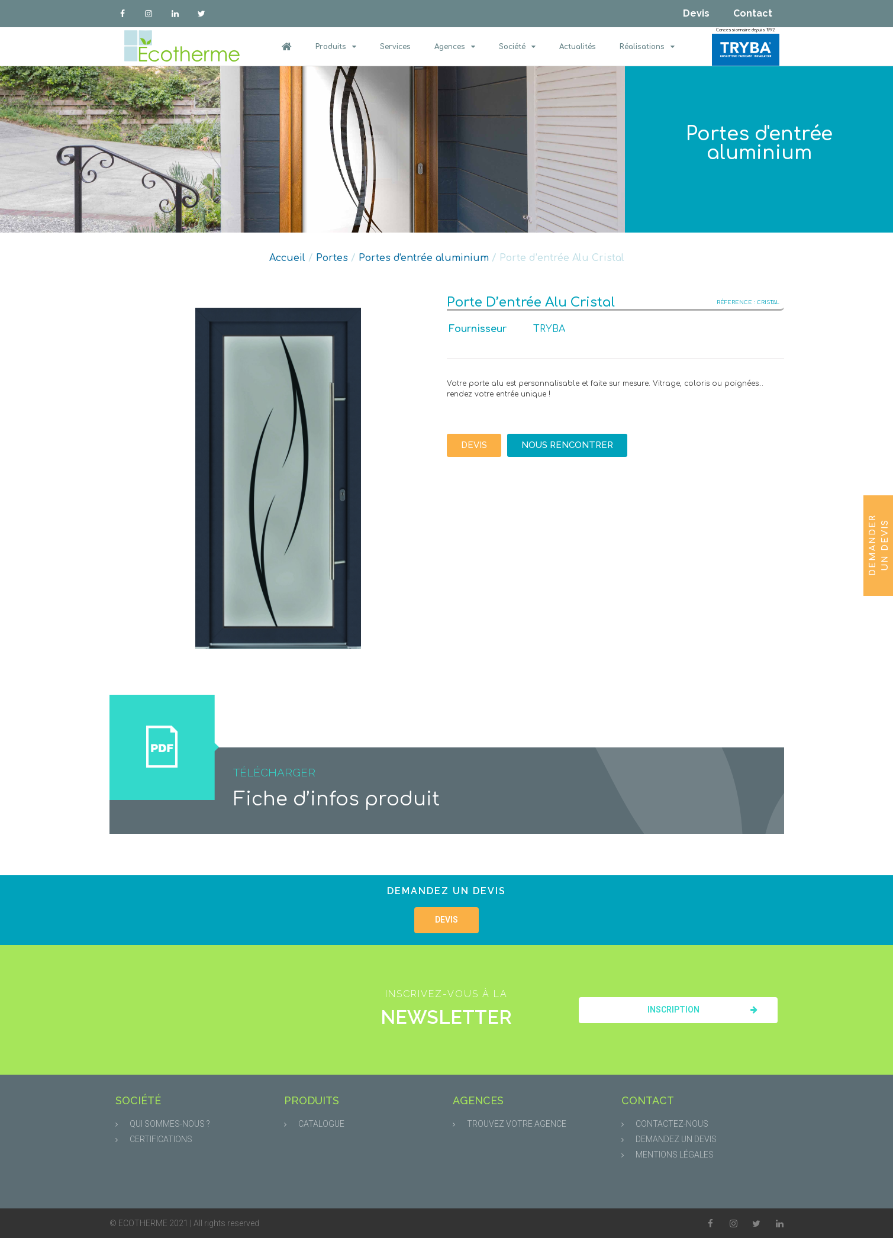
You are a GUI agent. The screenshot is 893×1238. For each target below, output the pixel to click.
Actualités (577, 47)
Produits (335, 46)
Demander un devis (878, 544)
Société (517, 46)
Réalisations (647, 46)
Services (395, 47)
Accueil (287, 258)
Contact (752, 13)
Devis (696, 13)
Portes (332, 258)
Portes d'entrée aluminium (759, 143)
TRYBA (549, 329)
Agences (454, 46)
